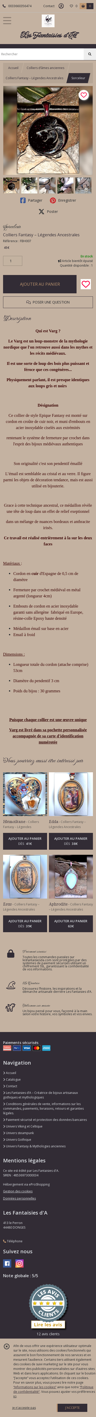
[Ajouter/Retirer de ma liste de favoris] (86, 284)
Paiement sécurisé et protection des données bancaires (45, 1120)
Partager (31, 200)
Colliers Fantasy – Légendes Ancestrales (34, 78)
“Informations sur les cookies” (34, 1387)
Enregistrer (63, 200)
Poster (48, 212)
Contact (49, 6)
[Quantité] (12, 261)
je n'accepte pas (24, 1408)
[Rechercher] (90, 54)
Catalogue (12, 1079)
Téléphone (13, 1241)
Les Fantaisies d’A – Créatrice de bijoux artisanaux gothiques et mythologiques (40, 1095)
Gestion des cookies (18, 1191)
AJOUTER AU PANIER (40, 284)
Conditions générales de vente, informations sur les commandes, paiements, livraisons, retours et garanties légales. (43, 1108)
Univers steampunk (18, 1133)
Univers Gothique (17, 1139)
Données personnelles (19, 1198)
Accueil (13, 68)
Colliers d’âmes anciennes (45, 68)
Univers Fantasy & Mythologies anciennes (34, 1146)
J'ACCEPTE (72, 1408)
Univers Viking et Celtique (22, 1126)
